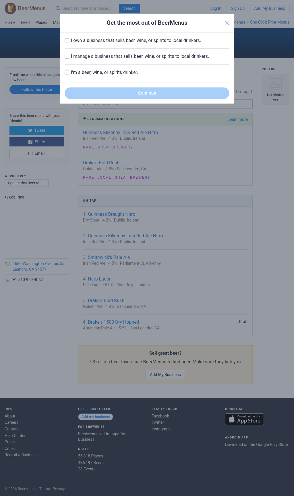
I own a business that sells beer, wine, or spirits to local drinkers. (136, 40)
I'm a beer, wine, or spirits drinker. (104, 72)
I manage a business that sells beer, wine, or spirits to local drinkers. (140, 56)
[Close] (226, 23)
